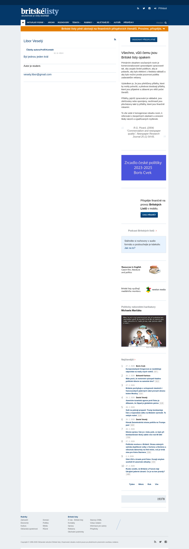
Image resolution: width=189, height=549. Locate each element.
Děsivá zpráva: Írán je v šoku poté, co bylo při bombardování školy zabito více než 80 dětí (145, 435)
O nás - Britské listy (75, 520)
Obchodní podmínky (76, 532)
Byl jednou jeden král (36, 56)
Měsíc (141, 484)
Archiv (51, 22)
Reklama (71, 529)
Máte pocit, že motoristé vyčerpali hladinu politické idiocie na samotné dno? (143, 380)
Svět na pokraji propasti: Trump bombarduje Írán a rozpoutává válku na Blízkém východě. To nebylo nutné (146, 413)
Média (45, 526)
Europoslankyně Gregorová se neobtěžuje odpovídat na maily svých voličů (143, 370)
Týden (132, 484)
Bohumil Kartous (143, 376)
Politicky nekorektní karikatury (138, 309)
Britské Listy (145, 522)
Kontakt (50, 50)
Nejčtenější (104, 22)
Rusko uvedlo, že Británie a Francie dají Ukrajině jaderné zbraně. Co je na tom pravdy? (145, 472)
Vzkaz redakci (95, 523)
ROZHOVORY (63, 22)
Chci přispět (149, 215)
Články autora (33, 50)
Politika (46, 523)
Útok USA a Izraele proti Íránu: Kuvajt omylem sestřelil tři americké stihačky (145, 460)
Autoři (117, 22)
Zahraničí (24, 520)
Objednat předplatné (143, 39)
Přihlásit (160, 8)
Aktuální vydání (36, 22)
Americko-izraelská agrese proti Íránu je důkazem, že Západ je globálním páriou (145, 402)
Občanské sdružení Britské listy (49, 542)
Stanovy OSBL (96, 520)
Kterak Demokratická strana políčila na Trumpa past (145, 423)
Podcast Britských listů (138, 230)
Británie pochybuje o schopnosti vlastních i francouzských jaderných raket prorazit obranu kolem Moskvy (145, 391)
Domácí (46, 520)
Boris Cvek (140, 366)
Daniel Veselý (141, 398)
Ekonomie (24, 523)
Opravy (71, 526)
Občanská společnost (29, 529)
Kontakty (71, 523)
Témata (76, 22)
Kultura (23, 526)
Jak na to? (129, 248)
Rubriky (89, 22)
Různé (45, 529)
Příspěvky (129, 22)
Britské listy (41, 12)
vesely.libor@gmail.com (38, 74)
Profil (43, 50)
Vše (156, 484)
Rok (149, 484)
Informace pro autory (98, 526)
